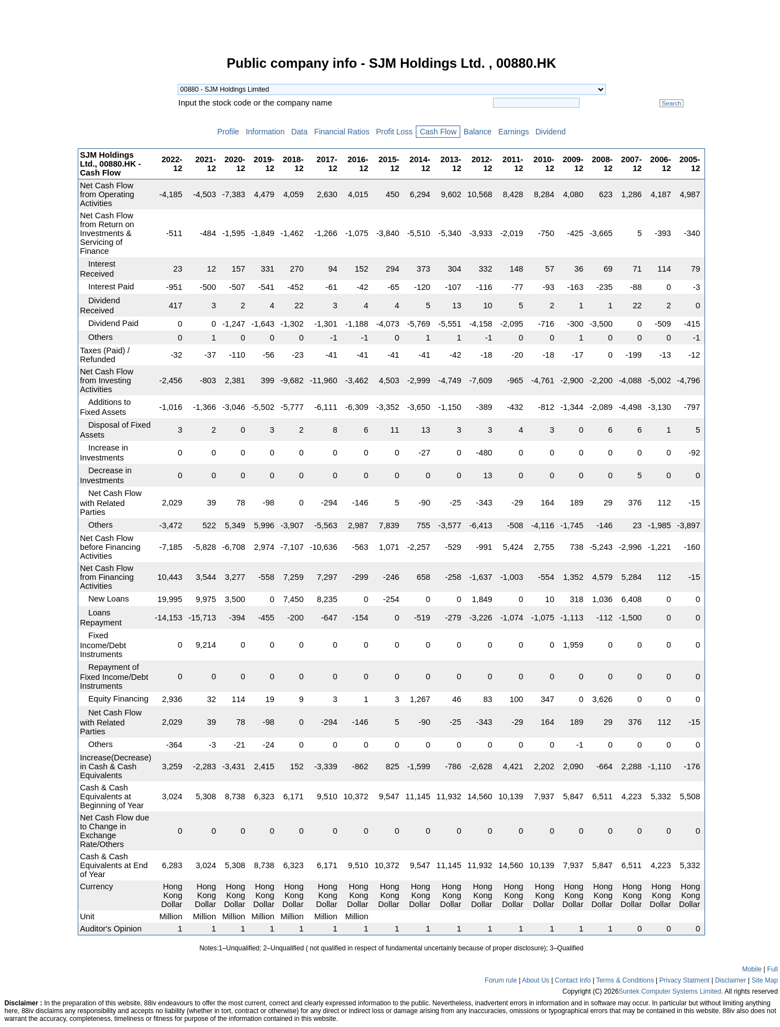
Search (671, 103)
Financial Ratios (341, 131)
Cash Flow (438, 131)
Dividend (551, 131)
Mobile (752, 969)
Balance (477, 131)
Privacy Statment (684, 980)
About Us (535, 980)
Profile (228, 131)
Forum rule (501, 980)
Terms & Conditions (625, 980)
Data (299, 131)
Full (772, 969)
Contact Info (573, 980)
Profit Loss (394, 131)
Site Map (765, 980)
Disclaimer (730, 980)
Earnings (513, 131)
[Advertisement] (39, 224)
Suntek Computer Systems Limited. (670, 991)
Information (265, 131)
